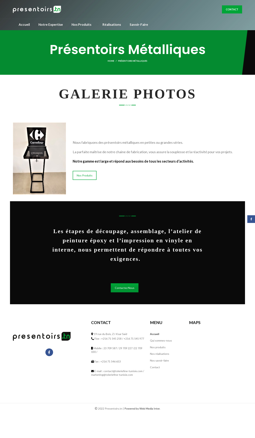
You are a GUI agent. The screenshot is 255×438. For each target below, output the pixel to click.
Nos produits (158, 348)
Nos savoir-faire (159, 361)
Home (111, 62)
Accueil (154, 335)
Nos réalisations (159, 355)
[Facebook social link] (49, 353)
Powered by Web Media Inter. (142, 409)
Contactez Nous (124, 289)
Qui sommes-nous (161, 341)
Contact (232, 10)
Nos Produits (84, 176)
